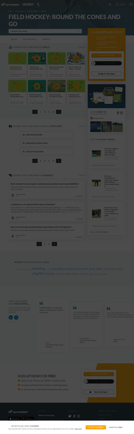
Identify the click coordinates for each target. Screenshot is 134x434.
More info (78, 429)
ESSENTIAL (115, 427)
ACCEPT (95, 427)
